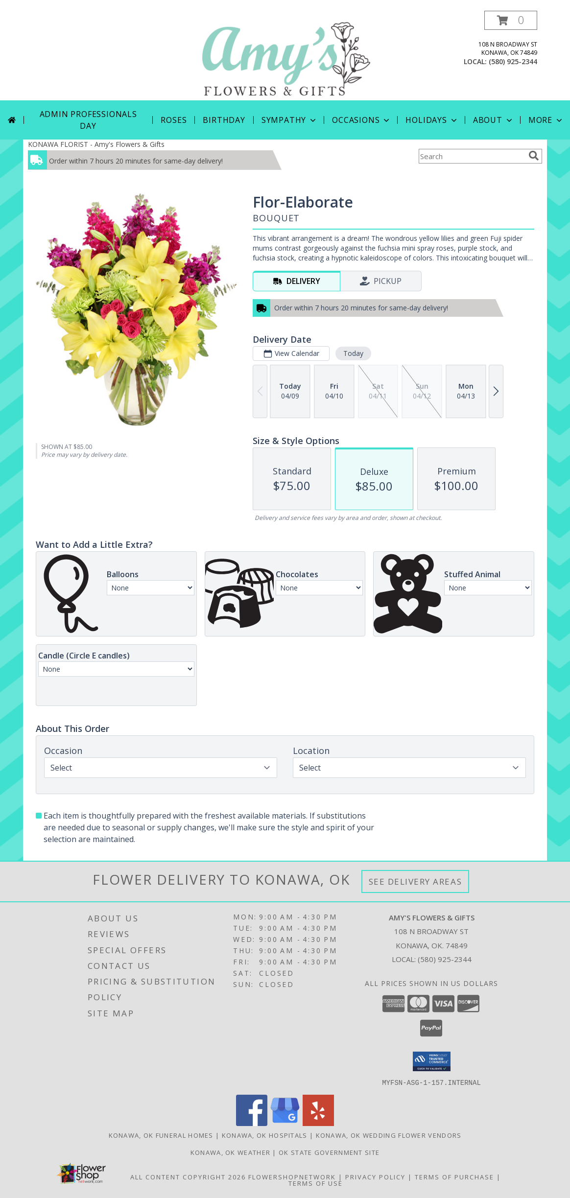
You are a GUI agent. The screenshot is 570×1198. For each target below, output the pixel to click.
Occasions (361, 120)
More (546, 120)
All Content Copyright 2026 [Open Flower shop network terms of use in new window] (188, 1176)
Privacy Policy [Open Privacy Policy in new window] (375, 1176)
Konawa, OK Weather (230, 1152)
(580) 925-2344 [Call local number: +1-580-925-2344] (513, 61)
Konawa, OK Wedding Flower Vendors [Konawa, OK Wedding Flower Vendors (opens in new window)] (389, 1134)
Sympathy (289, 120)
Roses (174, 120)
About (493, 120)
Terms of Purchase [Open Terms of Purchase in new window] (454, 1176)
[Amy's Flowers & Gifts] (286, 55)
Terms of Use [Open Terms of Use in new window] (315, 1182)
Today (353, 353)
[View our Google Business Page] (285, 1123)
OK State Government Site (329, 1152)
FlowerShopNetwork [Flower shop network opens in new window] (292, 1176)
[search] (534, 155)
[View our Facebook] (251, 1123)
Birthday (224, 120)
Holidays (431, 120)
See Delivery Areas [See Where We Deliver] (415, 881)
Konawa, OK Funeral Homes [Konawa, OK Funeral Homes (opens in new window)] (161, 1134)
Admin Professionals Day (88, 120)
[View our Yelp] (318, 1123)
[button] (510, 20)
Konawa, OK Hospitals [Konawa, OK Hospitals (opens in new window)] (265, 1134)
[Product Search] (471, 156)
